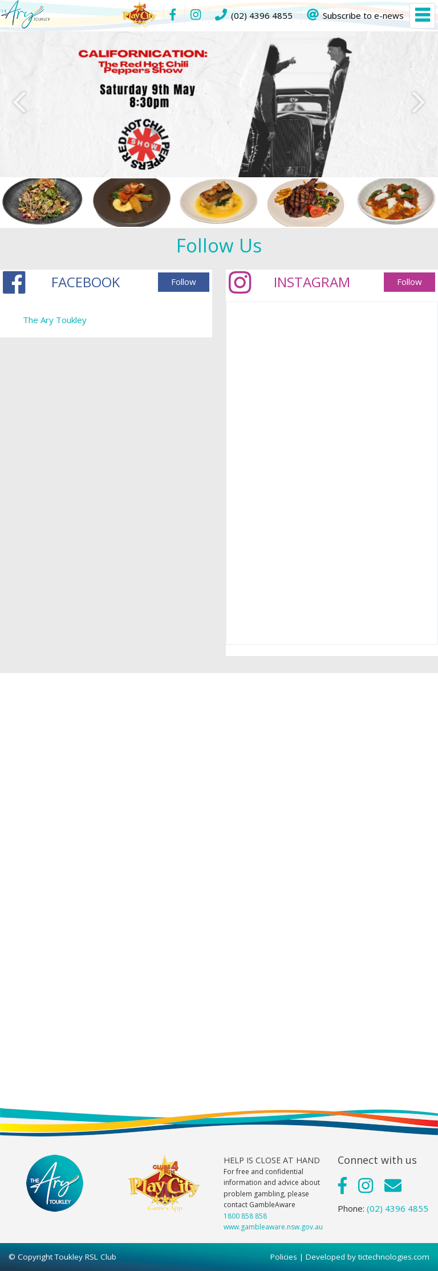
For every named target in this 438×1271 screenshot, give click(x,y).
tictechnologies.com (393, 1257)
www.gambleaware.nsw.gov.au (273, 1227)
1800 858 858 (245, 1216)
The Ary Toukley (55, 319)
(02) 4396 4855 (397, 1208)
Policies (283, 1257)
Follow (183, 281)
